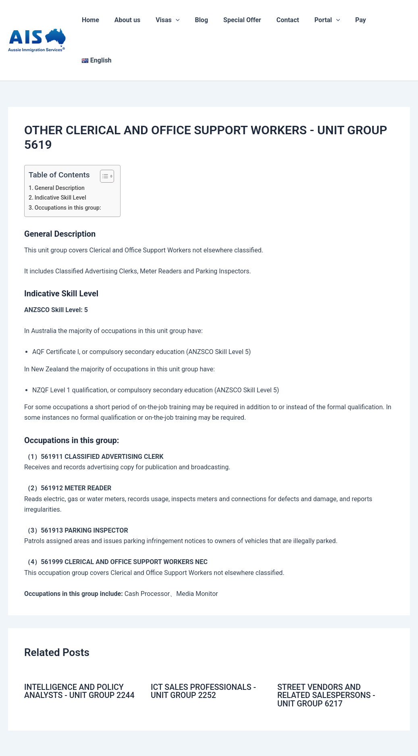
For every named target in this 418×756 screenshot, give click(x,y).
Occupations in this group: (69, 167)
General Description (60, 147)
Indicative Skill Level (61, 157)
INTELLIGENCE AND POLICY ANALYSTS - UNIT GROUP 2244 (80, 651)
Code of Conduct (209, 741)
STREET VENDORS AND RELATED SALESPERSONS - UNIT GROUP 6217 (327, 655)
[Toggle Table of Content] (103, 136)
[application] (183, 20)
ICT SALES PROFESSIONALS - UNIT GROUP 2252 (204, 651)
